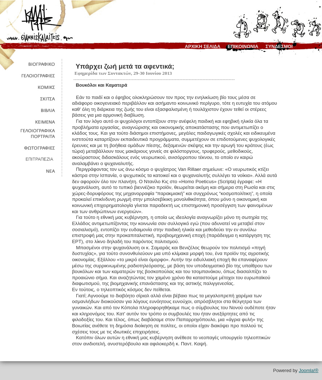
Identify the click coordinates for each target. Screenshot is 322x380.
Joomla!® (308, 370)
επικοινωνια (243, 46)
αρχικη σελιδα (203, 46)
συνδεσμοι (279, 46)
